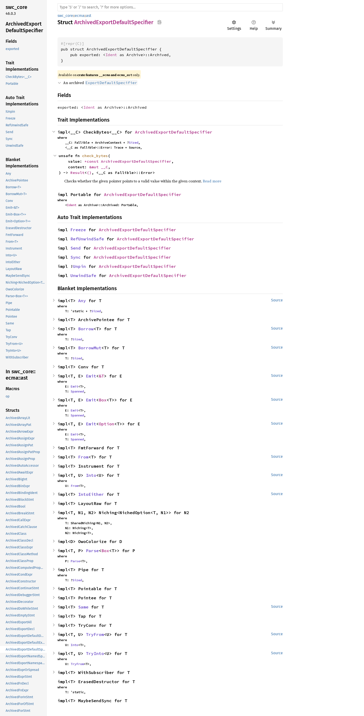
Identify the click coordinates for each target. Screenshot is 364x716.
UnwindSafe (83, 275)
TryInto (95, 653)
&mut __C (98, 167)
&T (101, 376)
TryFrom (95, 634)
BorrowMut (89, 347)
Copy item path (159, 22)
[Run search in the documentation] (170, 7)
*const (92, 161)
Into (91, 475)
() (89, 172)
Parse (92, 550)
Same (83, 607)
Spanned (77, 391)
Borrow (86, 328)
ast (88, 15)
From (83, 457)
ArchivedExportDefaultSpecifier (173, 132)
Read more (212, 181)
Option (106, 424)
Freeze (78, 229)
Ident (111, 54)
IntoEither (91, 494)
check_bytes (95, 155)
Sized (133, 142)
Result (77, 172)
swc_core (65, 15)
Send (75, 248)
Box (103, 400)
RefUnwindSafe (87, 239)
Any (82, 300)
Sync (75, 257)
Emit (91, 376)
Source (277, 300)
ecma (79, 15)
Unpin (79, 266)
